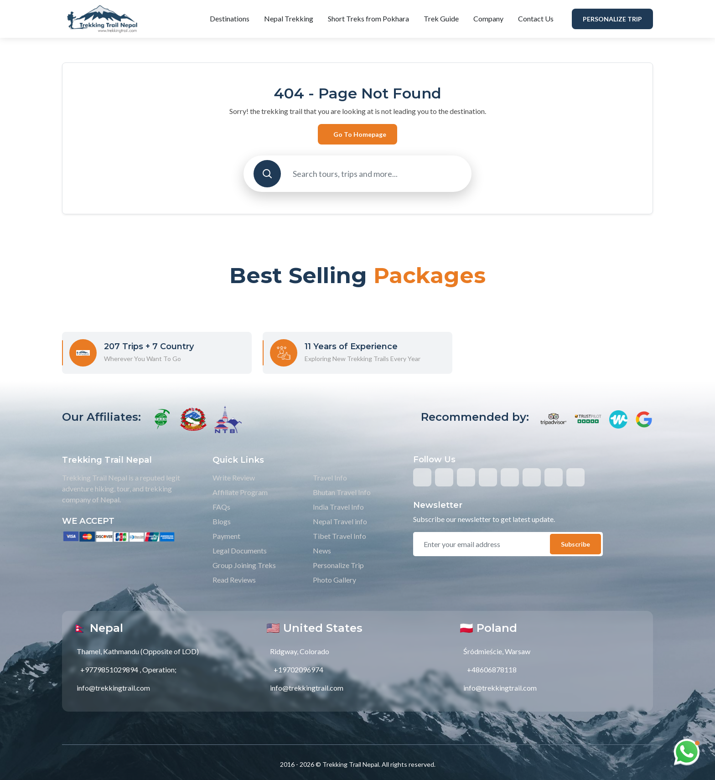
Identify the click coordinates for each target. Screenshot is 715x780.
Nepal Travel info (340, 521)
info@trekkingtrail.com (113, 687)
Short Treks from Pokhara (368, 18)
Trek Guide (441, 18)
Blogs (221, 521)
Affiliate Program (240, 492)
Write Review (233, 477)
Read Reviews (234, 579)
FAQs (221, 506)
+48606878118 (492, 669)
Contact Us (536, 18)
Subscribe (575, 544)
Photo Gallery (334, 579)
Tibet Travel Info (339, 536)
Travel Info (330, 477)
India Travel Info (338, 506)
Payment (226, 536)
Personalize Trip (612, 19)
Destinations (229, 18)
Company (488, 18)
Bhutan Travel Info (342, 492)
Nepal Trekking (288, 18)
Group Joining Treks (244, 565)
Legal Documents (239, 550)
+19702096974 (298, 669)
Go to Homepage (359, 134)
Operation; (159, 669)
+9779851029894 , (110, 669)
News (322, 550)
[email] (486, 544)
